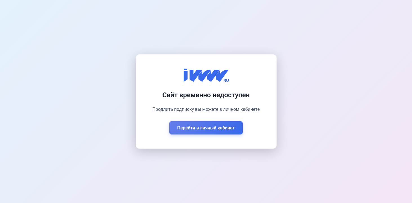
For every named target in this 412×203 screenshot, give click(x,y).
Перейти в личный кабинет (206, 128)
